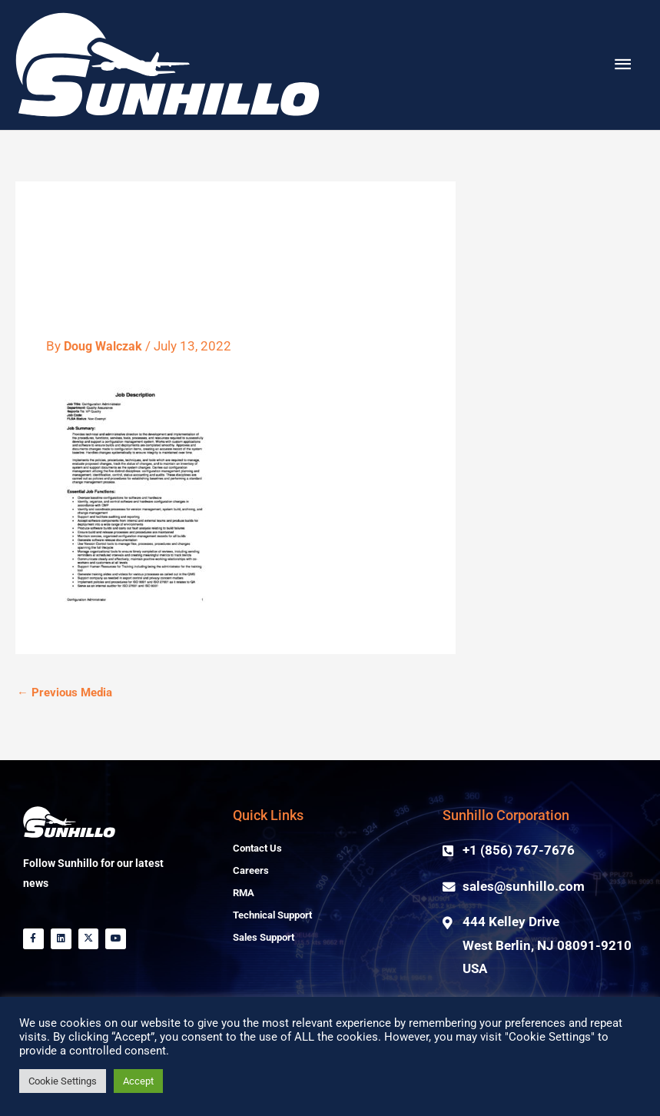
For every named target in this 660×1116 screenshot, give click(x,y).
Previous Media (64, 726)
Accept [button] (138, 1081)
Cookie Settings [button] (62, 1081)
